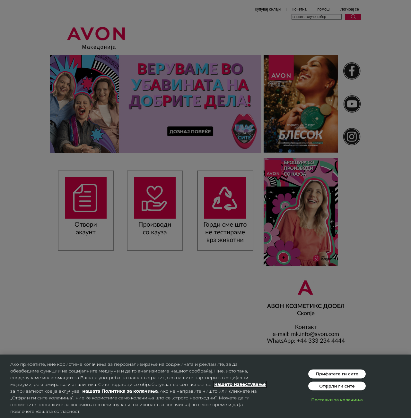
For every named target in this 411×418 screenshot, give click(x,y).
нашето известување (240, 384)
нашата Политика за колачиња (120, 391)
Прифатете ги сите (337, 373)
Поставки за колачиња (337, 399)
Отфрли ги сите (337, 385)
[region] (205, 386)
